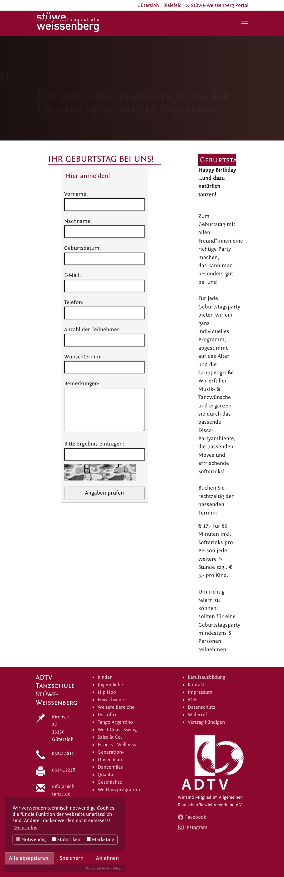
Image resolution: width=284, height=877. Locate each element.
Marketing (100, 839)
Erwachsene (111, 699)
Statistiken (66, 839)
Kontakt (196, 684)
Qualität (106, 774)
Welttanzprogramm (119, 789)
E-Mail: (72, 275)
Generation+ (111, 752)
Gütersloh (148, 5)
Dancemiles (110, 767)
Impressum (200, 692)
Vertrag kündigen (206, 722)
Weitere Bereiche (116, 707)
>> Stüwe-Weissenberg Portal (217, 5)
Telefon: (74, 302)
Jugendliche (110, 684)
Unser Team (111, 759)
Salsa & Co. (110, 737)
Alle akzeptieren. (29, 858)
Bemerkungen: (81, 384)
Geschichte (110, 782)
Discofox (107, 714)
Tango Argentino (115, 722)
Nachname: (78, 221)
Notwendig (31, 839)
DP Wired (115, 868)
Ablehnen (107, 858)
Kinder (105, 677)
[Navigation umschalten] (244, 22)
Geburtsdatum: (82, 248)
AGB (192, 699)
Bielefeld (172, 5)
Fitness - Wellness (117, 744)
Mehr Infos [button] (25, 827)
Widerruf (197, 714)
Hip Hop (107, 692)
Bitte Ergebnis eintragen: (94, 444)
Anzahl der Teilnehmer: (92, 330)
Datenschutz (201, 707)
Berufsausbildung (206, 677)
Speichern (72, 858)
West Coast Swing (117, 729)
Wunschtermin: (83, 357)
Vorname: (76, 194)
